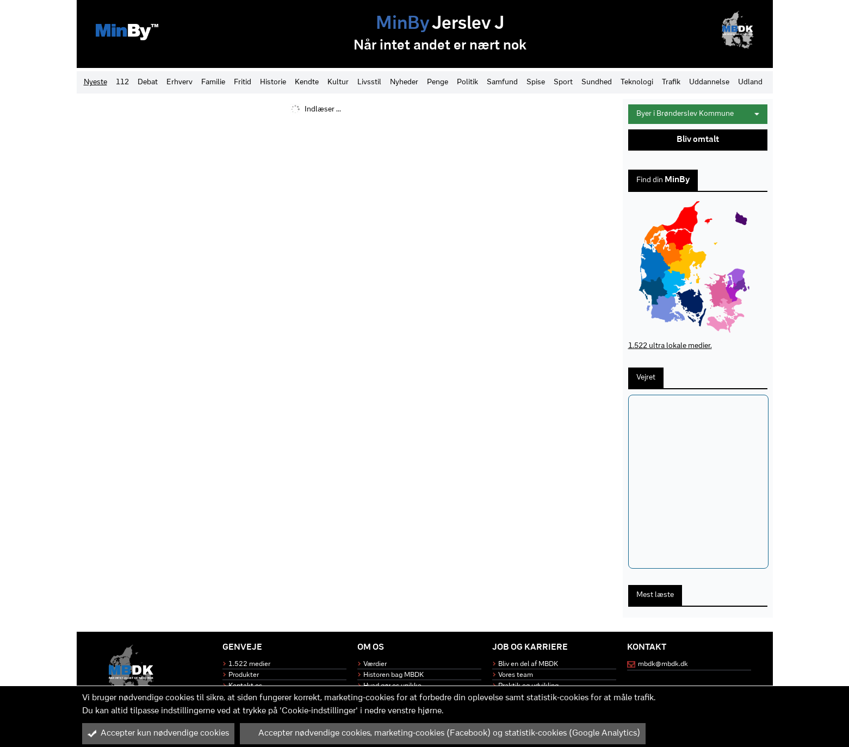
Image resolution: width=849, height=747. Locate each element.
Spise (535, 82)
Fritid (242, 82)
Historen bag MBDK (393, 674)
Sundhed (596, 82)
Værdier (375, 664)
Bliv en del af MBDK (528, 664)
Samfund (502, 82)
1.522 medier (249, 664)
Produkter (243, 674)
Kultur (338, 82)
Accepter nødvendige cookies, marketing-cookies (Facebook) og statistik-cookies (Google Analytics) (442, 733)
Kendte (307, 82)
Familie (213, 82)
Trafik (671, 82)
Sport (563, 82)
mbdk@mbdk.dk (663, 664)
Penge (437, 82)
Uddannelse (709, 82)
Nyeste (95, 82)
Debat (148, 82)
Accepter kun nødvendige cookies (158, 733)
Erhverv (179, 82)
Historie (273, 82)
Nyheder (404, 82)
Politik (467, 82)
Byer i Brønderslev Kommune (697, 114)
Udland (750, 82)
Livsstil (369, 82)
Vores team (515, 674)
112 (122, 82)
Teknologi (637, 82)
